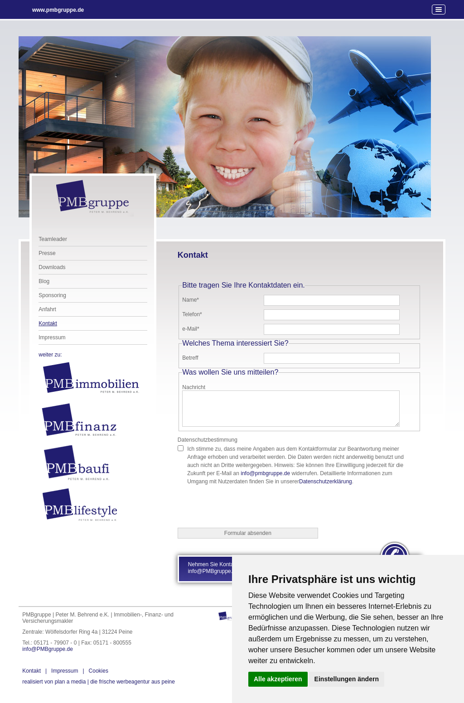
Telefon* (192, 314)
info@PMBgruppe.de (47, 649)
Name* (190, 300)
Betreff (190, 358)
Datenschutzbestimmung (207, 440)
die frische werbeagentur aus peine (98, 682)
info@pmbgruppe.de (265, 473)
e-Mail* (190, 329)
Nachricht (193, 387)
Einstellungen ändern (346, 679)
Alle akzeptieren (278, 679)
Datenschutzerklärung (325, 481)
